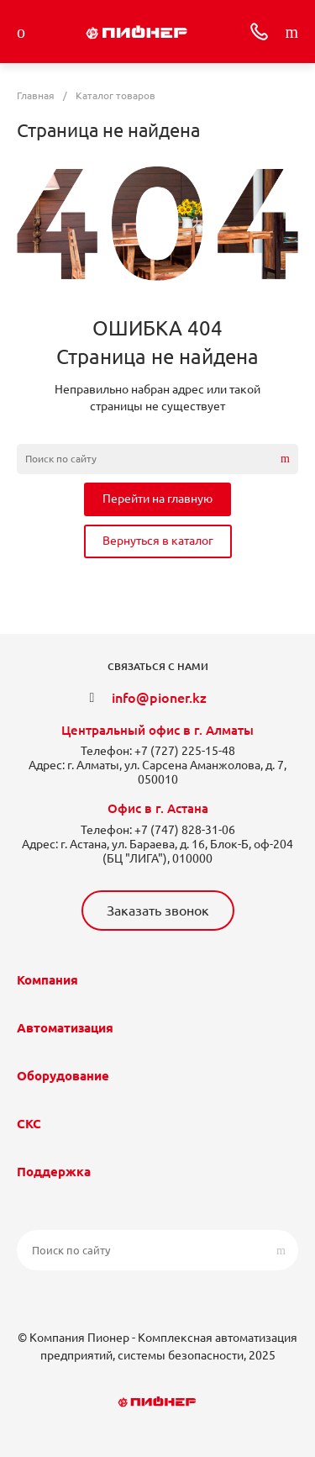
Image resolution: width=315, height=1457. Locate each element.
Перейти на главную (157, 498)
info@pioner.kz (159, 697)
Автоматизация (65, 1028)
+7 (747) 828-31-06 (184, 830)
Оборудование (63, 1076)
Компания (47, 980)
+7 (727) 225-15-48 (184, 751)
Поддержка (54, 1171)
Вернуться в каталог (157, 540)
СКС (29, 1124)
